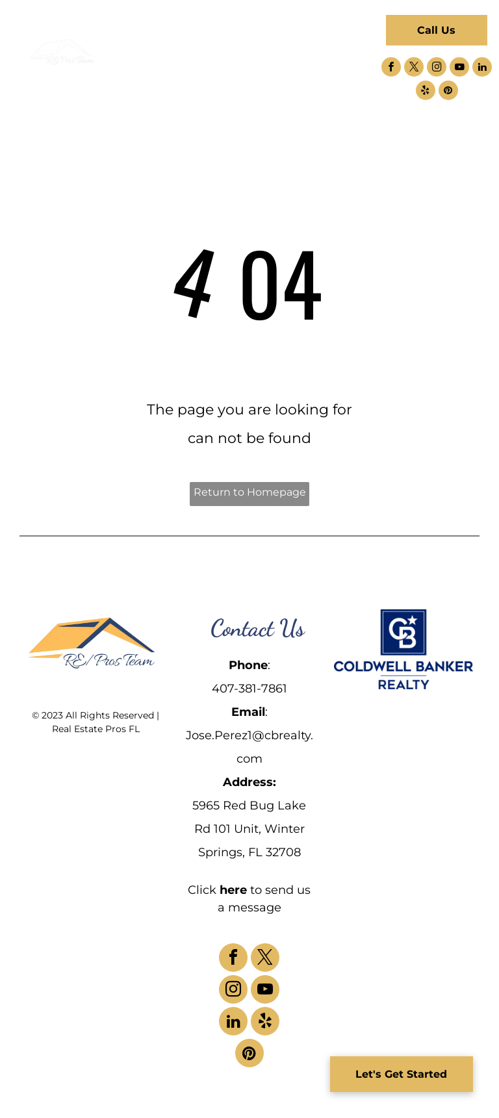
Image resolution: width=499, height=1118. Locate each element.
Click (202, 890)
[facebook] (391, 68)
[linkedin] (482, 68)
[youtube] (459, 68)
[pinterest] (448, 92)
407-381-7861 (249, 688)
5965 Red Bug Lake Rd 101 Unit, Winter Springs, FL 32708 (249, 828)
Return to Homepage (250, 492)
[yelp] (425, 92)
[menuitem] (165, 37)
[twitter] (414, 68)
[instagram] (436, 68)
